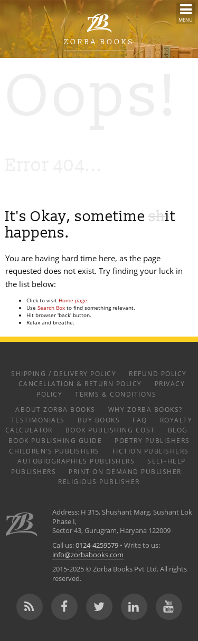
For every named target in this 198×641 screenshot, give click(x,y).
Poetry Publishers (152, 440)
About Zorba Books (55, 409)
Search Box (51, 307)
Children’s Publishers (54, 451)
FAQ (140, 420)
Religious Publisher (99, 481)
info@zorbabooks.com (88, 554)
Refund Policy (158, 373)
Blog (178, 430)
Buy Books (99, 420)
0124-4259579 (97, 545)
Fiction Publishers (150, 451)
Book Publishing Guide (55, 440)
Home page (73, 300)
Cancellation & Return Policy (80, 383)
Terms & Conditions (115, 394)
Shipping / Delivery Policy (63, 373)
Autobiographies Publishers (76, 461)
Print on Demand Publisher (125, 471)
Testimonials (38, 420)
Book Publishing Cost (110, 430)
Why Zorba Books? (145, 409)
